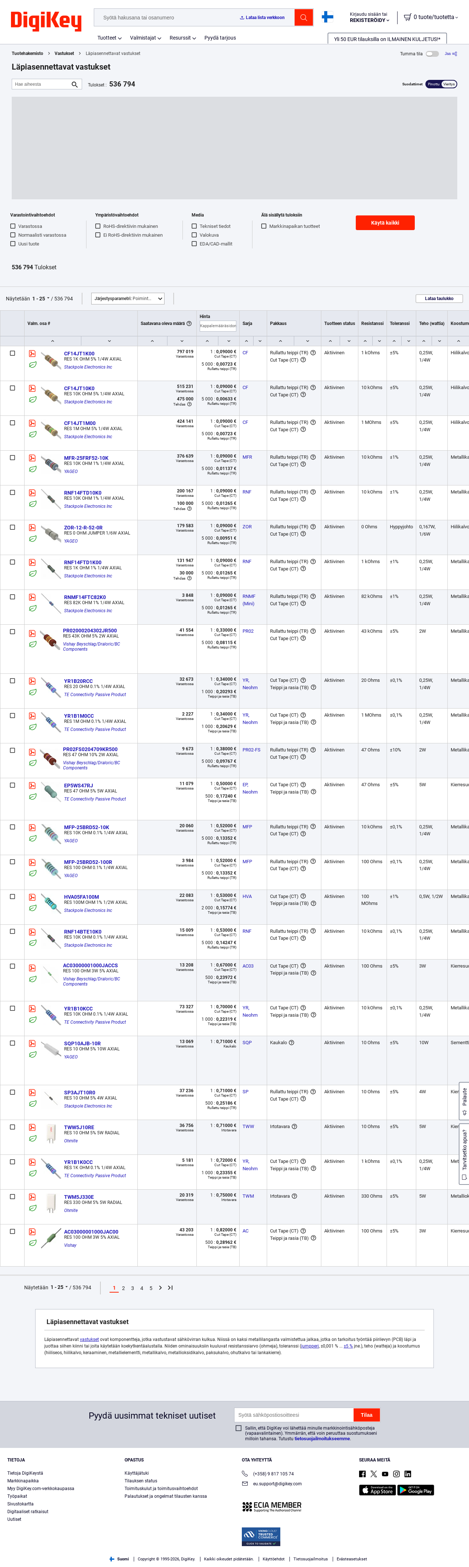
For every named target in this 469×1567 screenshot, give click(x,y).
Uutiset (14, 1519)
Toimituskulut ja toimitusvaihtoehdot (161, 1488)
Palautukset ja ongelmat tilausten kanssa (166, 1496)
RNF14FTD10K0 (82, 493)
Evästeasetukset (352, 1559)
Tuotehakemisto (27, 53)
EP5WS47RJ (78, 785)
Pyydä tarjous (220, 38)
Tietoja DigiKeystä (25, 1473)
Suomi (119, 1559)
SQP (247, 1042)
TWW (248, 1126)
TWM (248, 1196)
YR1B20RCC (78, 681)
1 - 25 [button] (38, 299)
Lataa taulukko (439, 298)
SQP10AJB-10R (82, 1043)
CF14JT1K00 (79, 353)
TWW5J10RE (79, 1127)
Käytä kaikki (385, 223)
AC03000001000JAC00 (91, 1232)
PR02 (248, 631)
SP (245, 1091)
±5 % (348, 1346)
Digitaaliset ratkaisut (27, 1511)
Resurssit (180, 38)
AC (245, 1231)
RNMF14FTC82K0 (85, 597)
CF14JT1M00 (80, 423)
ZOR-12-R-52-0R (83, 528)
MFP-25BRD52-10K (86, 827)
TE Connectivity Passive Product (95, 694)
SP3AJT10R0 (79, 1092)
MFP (247, 826)
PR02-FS (252, 750)
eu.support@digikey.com (272, 1484)
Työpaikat (17, 1496)
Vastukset (64, 53)
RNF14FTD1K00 (82, 562)
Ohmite (71, 1140)
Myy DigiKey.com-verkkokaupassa (40, 1488)
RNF (247, 492)
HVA (247, 896)
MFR (247, 457)
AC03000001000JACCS (90, 965)
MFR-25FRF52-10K (86, 458)
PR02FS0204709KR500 (90, 749)
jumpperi (310, 1346)
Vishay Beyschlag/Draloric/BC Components (92, 647)
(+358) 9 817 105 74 (268, 1474)
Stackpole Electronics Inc (88, 367)
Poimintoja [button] (125, 298)
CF (245, 352)
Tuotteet (107, 38)
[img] (46, 22)
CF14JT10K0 (79, 388)
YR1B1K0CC (78, 1162)
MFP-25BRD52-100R (88, 862)
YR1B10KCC (78, 1009)
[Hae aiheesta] (41, 84)
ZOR (247, 526)
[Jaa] (451, 54)
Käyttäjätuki (137, 1473)
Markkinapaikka (23, 1480)
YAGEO (71, 471)
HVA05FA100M (81, 897)
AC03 (248, 966)
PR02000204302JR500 (90, 630)
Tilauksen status (141, 1480)
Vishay (70, 1245)
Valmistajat (143, 38)
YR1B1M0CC (79, 716)
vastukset (89, 1339)
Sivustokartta (20, 1504)
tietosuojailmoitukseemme (322, 1438)
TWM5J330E (79, 1197)
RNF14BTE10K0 (82, 932)
